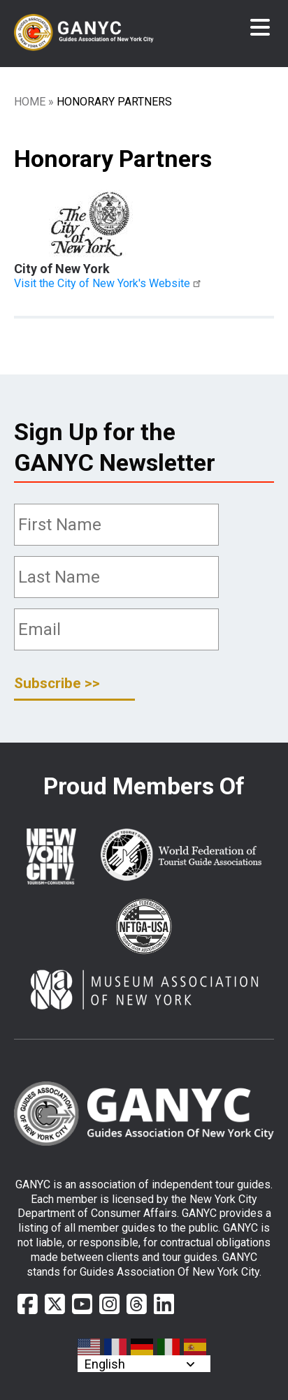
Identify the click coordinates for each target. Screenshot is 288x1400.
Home (29, 101)
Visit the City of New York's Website (109, 283)
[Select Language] (144, 1363)
